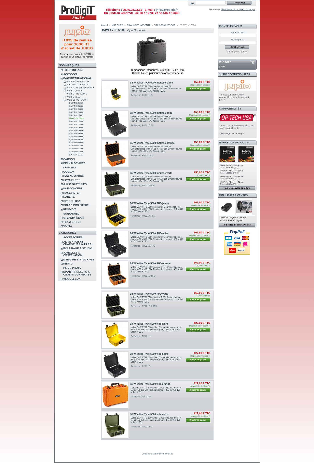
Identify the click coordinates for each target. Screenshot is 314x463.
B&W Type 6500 (76, 133)
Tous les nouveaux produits (236, 188)
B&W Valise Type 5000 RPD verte (149, 293)
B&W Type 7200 (76, 146)
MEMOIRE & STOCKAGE (78, 259)
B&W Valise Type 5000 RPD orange (150, 263)
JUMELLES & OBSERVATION (72, 254)
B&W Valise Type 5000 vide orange (150, 384)
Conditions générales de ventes (157, 453)
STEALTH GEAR (73, 217)
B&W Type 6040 (76, 130)
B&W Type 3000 (76, 109)
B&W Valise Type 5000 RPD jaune (149, 203)
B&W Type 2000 (76, 106)
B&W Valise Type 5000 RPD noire (149, 233)
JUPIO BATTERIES (75, 184)
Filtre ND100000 (228, 167)
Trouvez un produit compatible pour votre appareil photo (236, 126)
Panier (224, 61)
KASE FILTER (71, 192)
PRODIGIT (69, 209)
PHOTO (68, 263)
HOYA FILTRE (71, 180)
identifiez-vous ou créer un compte (238, 9)
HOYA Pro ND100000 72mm (231, 182)
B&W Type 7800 (76, 152)
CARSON (69, 159)
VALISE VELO (73, 96)
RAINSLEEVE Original (231, 220)
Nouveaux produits (234, 142)
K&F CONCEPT (72, 188)
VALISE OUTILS (74, 90)
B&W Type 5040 (76, 121)
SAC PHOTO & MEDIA (77, 84)
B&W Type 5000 (76, 118)
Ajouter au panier (197, 89)
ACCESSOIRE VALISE (77, 81)
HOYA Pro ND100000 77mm (231, 176)
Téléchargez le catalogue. (232, 133)
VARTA (67, 226)
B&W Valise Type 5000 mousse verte (151, 173)
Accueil (104, 25)
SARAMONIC (71, 213)
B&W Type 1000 (76, 103)
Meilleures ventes (233, 195)
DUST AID (69, 167)
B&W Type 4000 (76, 112)
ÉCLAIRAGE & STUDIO (77, 248)
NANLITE (69, 196)
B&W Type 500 (75, 115)
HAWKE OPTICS (73, 175)
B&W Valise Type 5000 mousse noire (151, 113)
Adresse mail (237, 32)
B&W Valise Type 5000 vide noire (149, 353)
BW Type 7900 (75, 155)
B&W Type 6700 (76, 140)
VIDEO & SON (72, 278)
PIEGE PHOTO (72, 267)
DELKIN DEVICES (74, 163)
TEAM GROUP (72, 221)
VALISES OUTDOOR (76, 100)
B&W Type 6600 (76, 137)
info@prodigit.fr (167, 9)
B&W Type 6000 (76, 127)
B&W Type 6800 (76, 143)
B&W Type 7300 (76, 149)
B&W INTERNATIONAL (77, 78)
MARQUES (117, 25)
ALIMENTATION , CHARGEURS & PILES (77, 243)
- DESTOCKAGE (73, 70)
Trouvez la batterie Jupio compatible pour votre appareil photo (234, 97)
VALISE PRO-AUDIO (76, 93)
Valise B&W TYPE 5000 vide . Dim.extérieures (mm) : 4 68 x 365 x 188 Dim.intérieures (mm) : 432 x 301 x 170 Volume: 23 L (156, 329)
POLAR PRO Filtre (76, 205)
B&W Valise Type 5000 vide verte (149, 414)
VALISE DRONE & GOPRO (80, 87)
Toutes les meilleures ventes (236, 225)
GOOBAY (69, 171)
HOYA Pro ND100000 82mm (231, 171)
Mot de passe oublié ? (238, 51)
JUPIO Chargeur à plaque (233, 217)
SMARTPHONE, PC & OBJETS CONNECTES (77, 273)
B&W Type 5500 (76, 124)
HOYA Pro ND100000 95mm (231, 165)
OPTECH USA (72, 201)
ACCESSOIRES (73, 237)
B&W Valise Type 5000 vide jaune (149, 323)
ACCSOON (70, 74)
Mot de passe (237, 39)
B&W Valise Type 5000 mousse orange (152, 143)
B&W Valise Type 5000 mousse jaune (151, 82)
